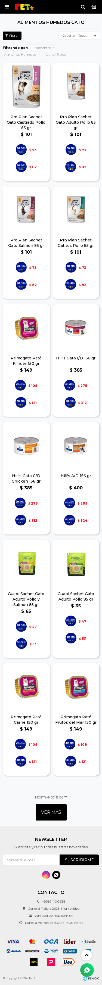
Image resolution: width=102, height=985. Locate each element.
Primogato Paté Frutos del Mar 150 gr (76, 719)
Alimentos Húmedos (20, 54)
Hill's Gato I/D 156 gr (75, 358)
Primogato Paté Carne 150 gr (26, 719)
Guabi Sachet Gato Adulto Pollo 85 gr (76, 596)
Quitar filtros (55, 54)
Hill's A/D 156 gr (76, 475)
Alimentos (43, 48)
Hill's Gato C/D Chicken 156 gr (26, 478)
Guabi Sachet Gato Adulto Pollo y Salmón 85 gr (26, 599)
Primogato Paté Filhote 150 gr (26, 361)
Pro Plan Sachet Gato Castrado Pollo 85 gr (26, 122)
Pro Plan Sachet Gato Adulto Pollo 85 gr (76, 122)
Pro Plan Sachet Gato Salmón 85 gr (26, 243)
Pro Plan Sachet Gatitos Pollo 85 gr (76, 243)
